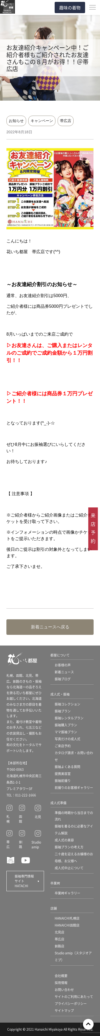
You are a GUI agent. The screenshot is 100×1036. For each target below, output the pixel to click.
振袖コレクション (67, 704)
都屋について (60, 655)
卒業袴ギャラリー (67, 893)
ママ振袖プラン (66, 732)
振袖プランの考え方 (69, 847)
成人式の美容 (64, 840)
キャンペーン (42, 121)
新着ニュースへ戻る (50, 627)
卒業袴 (55, 883)
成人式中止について (69, 868)
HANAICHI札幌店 (67, 918)
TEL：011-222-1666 (21, 795)
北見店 (59, 932)
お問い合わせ (64, 989)
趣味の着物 (70, 7)
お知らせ (16, 121)
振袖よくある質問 (67, 766)
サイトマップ (64, 1010)
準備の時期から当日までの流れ (74, 815)
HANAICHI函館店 (67, 925)
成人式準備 (58, 802)
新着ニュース (64, 672)
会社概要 (61, 975)
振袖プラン (63, 711)
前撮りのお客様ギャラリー (74, 787)
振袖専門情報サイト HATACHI (24, 881)
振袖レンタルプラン (69, 718)
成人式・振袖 (60, 694)
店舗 (53, 908)
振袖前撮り (63, 780)
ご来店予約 (63, 745)
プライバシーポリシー (71, 1003)
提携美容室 (63, 773)
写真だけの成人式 (67, 739)
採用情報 (61, 982)
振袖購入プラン (66, 725)
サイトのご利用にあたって (74, 996)
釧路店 (59, 946)
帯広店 (65, 121)
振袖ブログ (63, 679)
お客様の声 (63, 665)
